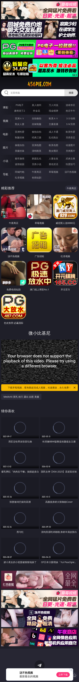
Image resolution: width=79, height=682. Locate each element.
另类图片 (70, 150)
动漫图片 (70, 145)
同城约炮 (19, 171)
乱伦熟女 (53, 137)
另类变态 (70, 137)
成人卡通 (53, 131)
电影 (5, 134)
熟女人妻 (19, 124)
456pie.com (39, 84)
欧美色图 (53, 145)
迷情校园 (19, 164)
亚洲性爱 (19, 131)
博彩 (5, 107)
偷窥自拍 (19, 145)
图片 (5, 147)
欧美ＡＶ (53, 118)
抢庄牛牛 (70, 110)
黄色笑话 (53, 164)
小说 (5, 161)
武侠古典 (70, 158)
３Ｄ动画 (70, 118)
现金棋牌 (53, 110)
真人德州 (36, 105)
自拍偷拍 (36, 118)
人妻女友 (53, 158)
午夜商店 (36, 171)
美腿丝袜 (19, 150)
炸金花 (36, 110)
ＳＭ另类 (70, 124)
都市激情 (19, 158)
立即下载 (63, 674)
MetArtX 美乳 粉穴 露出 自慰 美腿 (21, 396)
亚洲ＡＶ (19, 118)
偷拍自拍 (36, 131)
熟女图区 (53, 150)
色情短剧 (36, 177)
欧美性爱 (70, 131)
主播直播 (53, 124)
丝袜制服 (36, 124)
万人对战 (53, 105)
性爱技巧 (70, 164)
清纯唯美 (36, 150)
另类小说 (36, 164)
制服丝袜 (19, 137)
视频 (5, 121)
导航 (5, 174)
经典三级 (36, 137)
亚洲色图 (36, 145)
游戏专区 (70, 105)
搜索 (71, 92)
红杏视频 (19, 177)
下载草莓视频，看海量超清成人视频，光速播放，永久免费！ (42, 388)
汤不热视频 (70, 171)
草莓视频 (53, 171)
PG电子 (19, 105)
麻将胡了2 (19, 110)
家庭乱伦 (36, 158)
